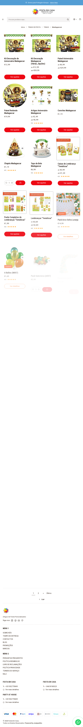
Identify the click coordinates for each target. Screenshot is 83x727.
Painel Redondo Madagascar (10, 123)
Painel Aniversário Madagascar (65, 59)
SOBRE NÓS (7, 633)
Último (49, 593)
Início (23, 27)
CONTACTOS (8, 639)
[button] (41, 599)
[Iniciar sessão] (75, 19)
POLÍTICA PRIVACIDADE (11, 668)
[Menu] (2, 19)
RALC (5, 674)
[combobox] (38, 19)
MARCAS (6, 649)
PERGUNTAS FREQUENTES (13, 658)
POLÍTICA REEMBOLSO (11, 661)
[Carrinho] (80, 19)
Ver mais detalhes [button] (11, 690)
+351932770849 (10, 686)
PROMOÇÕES (8, 645)
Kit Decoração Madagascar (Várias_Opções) (38, 61)
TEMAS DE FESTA (34, 27)
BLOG (5, 642)
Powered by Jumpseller (33, 723)
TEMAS (46, 27)
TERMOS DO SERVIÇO (11, 671)
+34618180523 (50, 686)
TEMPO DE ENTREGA (11, 636)
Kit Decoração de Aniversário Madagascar (14, 59)
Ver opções (14, 77)
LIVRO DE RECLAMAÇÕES (12, 664)
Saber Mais (54, 3)
